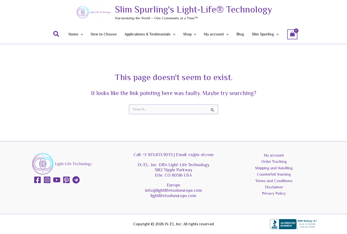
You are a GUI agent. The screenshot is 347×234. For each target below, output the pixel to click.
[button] (56, 34)
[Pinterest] (66, 180)
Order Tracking (274, 161)
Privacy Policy (274, 193)
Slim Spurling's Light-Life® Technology (193, 9)
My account (274, 155)
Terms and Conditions (274, 181)
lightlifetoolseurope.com (173, 195)
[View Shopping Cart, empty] (292, 34)
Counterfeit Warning (274, 174)
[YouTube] (56, 180)
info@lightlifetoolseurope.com (173, 190)
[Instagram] (47, 180)
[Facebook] (37, 180)
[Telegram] (76, 180)
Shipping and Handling (274, 168)
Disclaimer (274, 187)
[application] (80, 34)
